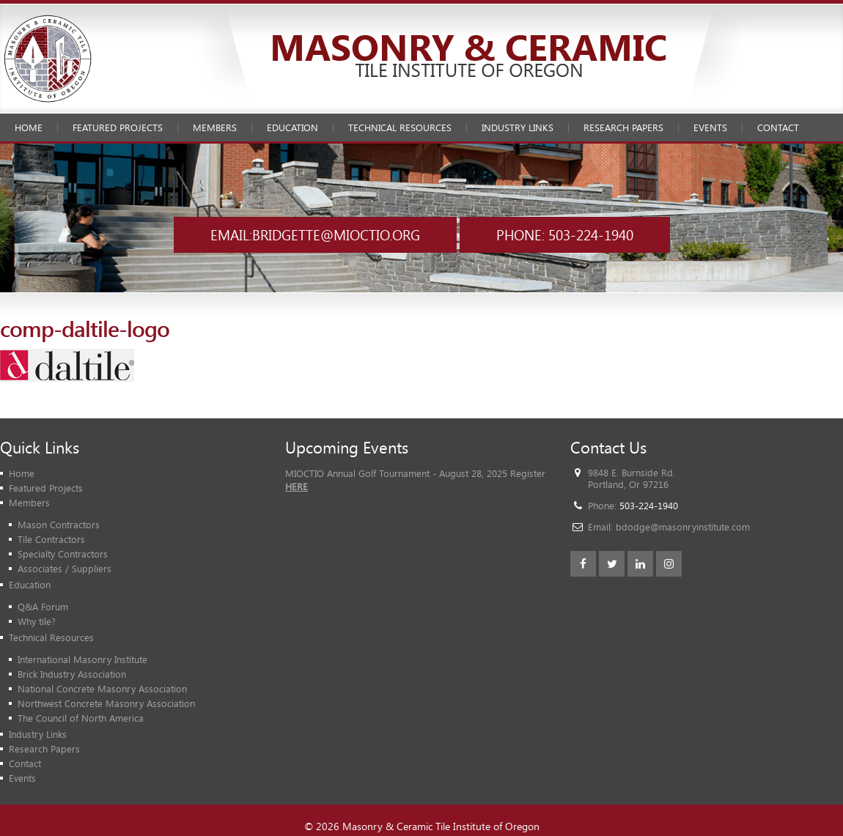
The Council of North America (81, 718)
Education (292, 127)
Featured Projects (118, 127)
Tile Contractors (51, 539)
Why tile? (37, 621)
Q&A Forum (43, 606)
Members (215, 127)
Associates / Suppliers (64, 568)
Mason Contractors (59, 524)
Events (710, 127)
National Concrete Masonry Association (102, 688)
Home (29, 127)
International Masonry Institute (82, 659)
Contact (778, 127)
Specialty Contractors (63, 554)
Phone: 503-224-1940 (564, 235)
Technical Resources (400, 127)
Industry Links (517, 127)
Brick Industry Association (72, 674)
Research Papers (623, 127)
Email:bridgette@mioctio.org (315, 235)
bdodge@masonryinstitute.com (683, 527)
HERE (296, 486)
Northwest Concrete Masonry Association (106, 703)
